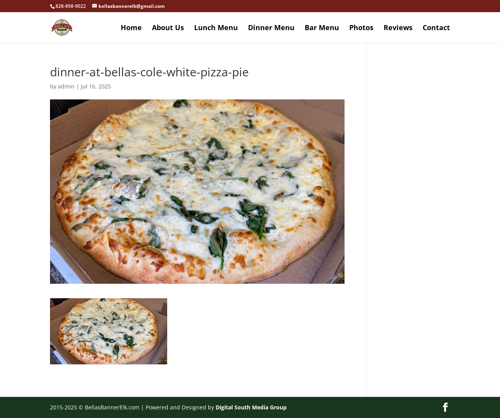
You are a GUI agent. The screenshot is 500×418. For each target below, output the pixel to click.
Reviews (398, 28)
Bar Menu (322, 28)
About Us (168, 28)
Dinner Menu (271, 28)
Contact (436, 28)
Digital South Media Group (251, 407)
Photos (361, 28)
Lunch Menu (216, 28)
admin (66, 86)
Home (131, 28)
